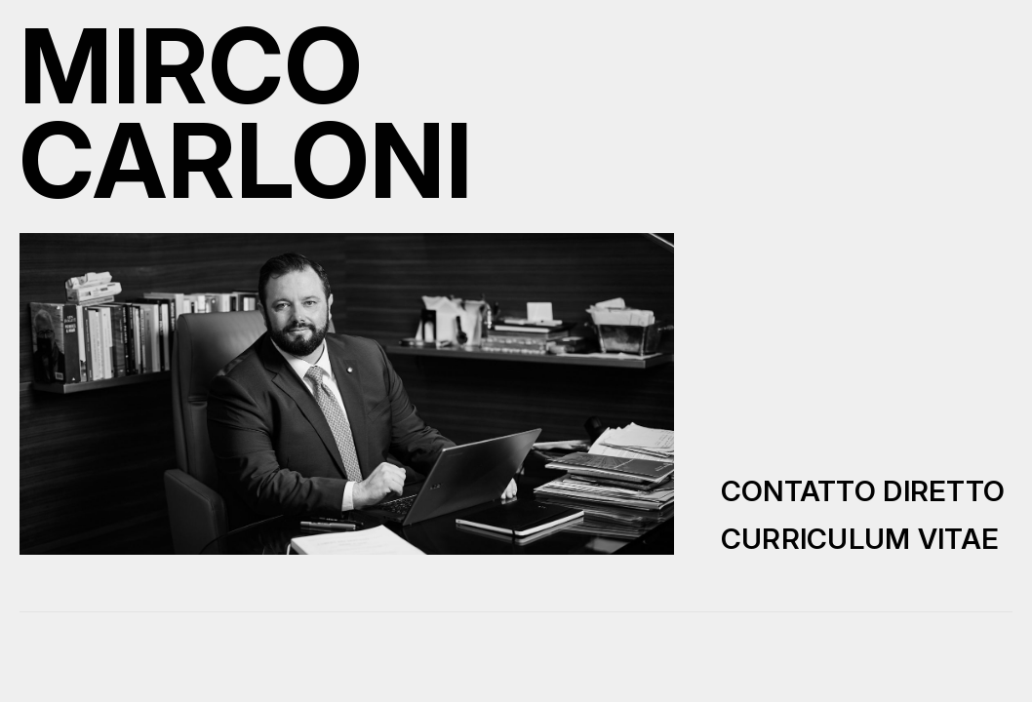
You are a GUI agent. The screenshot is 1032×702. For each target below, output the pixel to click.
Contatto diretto (863, 491)
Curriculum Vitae (860, 539)
